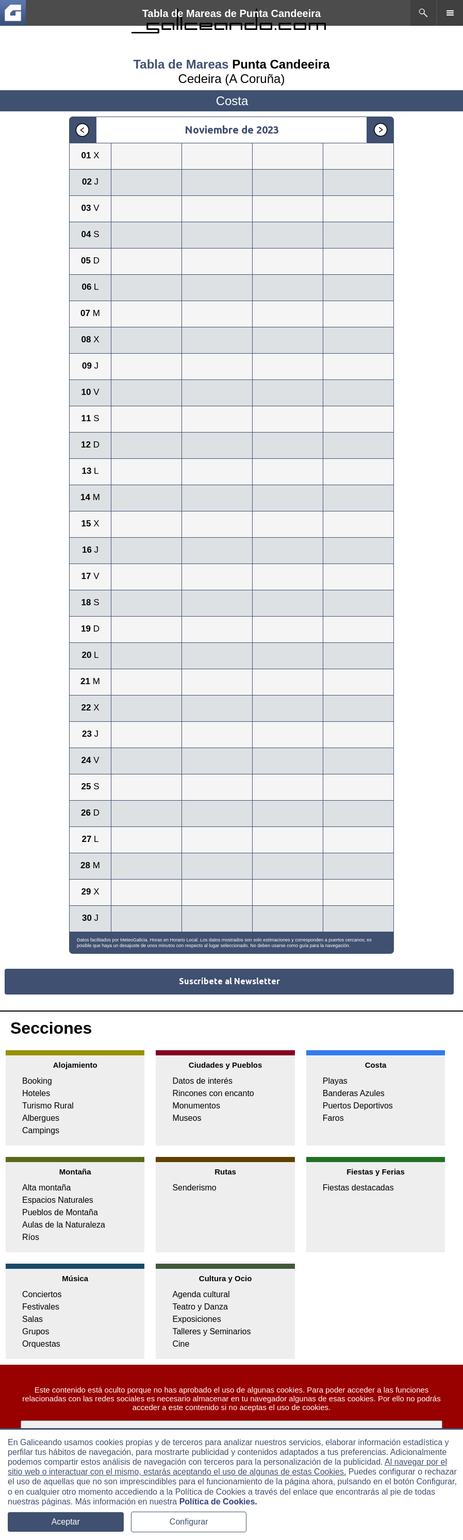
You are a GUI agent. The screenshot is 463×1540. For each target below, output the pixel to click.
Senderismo (194, 1187)
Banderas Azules (354, 1093)
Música (75, 1278)
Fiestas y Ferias (375, 1171)
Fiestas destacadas (358, 1187)
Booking (37, 1081)
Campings (40, 1130)
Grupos (35, 1331)
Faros (333, 1118)
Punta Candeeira (280, 64)
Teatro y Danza (200, 1306)
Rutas (225, 1171)
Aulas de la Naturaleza (63, 1224)
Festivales (40, 1306)
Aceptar (66, 1521)
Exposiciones (196, 1319)
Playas (335, 1081)
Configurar (189, 1521)
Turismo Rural (48, 1105)
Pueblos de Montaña (60, 1212)
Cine (180, 1343)
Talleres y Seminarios (211, 1331)
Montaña (75, 1171)
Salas (32, 1319)
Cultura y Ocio (225, 1278)
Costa (376, 1065)
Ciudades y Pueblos (225, 1065)
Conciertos (41, 1294)
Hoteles (36, 1093)
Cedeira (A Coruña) (231, 79)
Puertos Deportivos (358, 1105)
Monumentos (196, 1105)
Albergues (40, 1118)
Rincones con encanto (213, 1093)
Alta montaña (46, 1187)
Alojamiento (75, 1065)
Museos (186, 1118)
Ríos (30, 1237)
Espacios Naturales (57, 1200)
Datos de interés (202, 1081)
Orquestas (41, 1343)
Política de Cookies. (218, 1501)
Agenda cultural (200, 1294)
